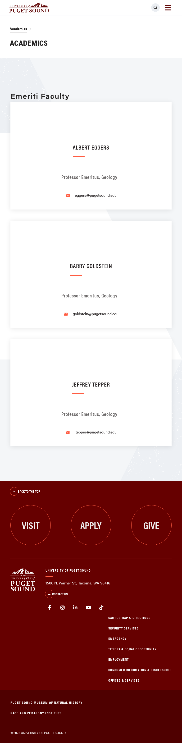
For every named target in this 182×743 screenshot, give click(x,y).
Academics (18, 28)
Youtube (88, 607)
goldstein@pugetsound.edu (95, 313)
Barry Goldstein (91, 265)
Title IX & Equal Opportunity (132, 648)
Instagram (63, 607)
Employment (118, 659)
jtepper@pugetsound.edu (96, 432)
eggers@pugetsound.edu (96, 195)
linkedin (75, 607)
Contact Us (56, 594)
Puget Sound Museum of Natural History (46, 702)
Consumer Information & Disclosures (140, 669)
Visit (31, 525)
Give (151, 525)
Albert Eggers (91, 147)
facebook (50, 607)
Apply (90, 525)
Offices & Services (124, 680)
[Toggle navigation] (168, 7)
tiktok (101, 607)
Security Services (123, 627)
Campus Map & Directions (129, 617)
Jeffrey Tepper (91, 384)
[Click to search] (155, 7)
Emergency (117, 638)
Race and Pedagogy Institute (36, 712)
